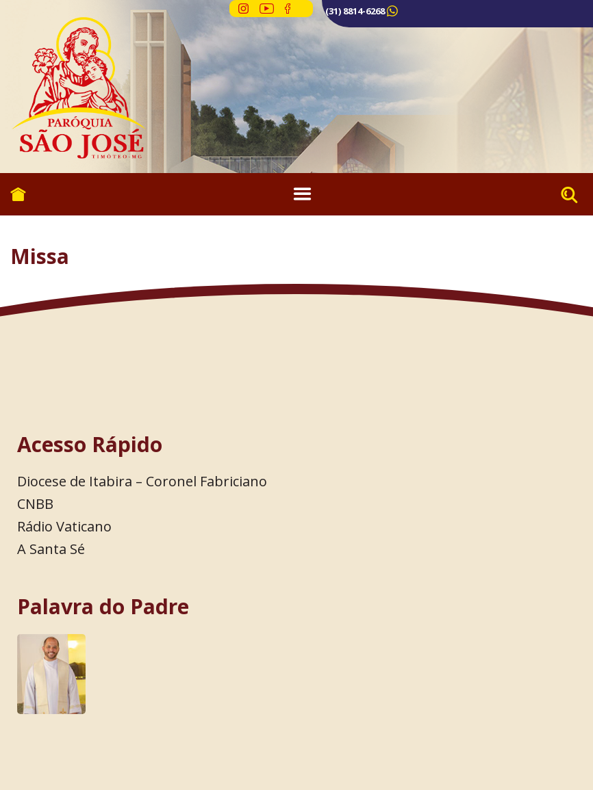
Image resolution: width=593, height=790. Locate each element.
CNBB (35, 504)
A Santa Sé (51, 549)
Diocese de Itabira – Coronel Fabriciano (142, 481)
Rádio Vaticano (64, 526)
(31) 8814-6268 (355, 11)
